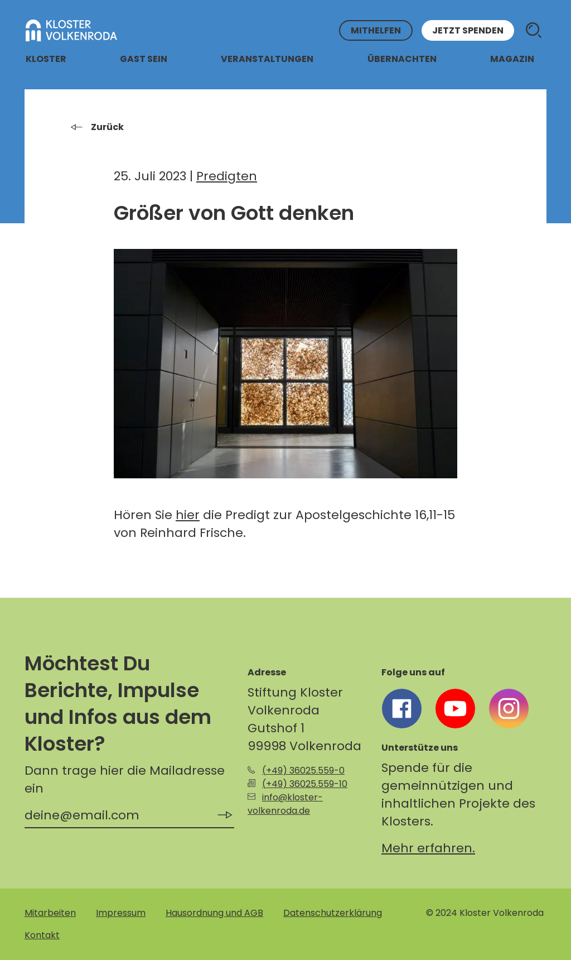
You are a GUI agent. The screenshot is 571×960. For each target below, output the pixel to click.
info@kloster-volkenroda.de (285, 804)
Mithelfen (376, 30)
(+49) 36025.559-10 (304, 783)
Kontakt (42, 935)
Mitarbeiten (50, 912)
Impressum (121, 912)
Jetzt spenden (468, 30)
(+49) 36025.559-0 (303, 770)
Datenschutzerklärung (332, 912)
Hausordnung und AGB (214, 912)
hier (188, 515)
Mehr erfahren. (428, 848)
